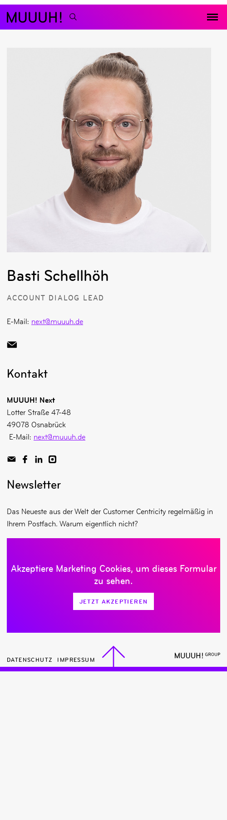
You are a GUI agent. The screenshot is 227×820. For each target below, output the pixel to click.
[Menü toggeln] (212, 17)
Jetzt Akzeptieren (113, 601)
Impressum (76, 659)
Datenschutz (30, 659)
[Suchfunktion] (73, 17)
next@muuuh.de (57, 321)
